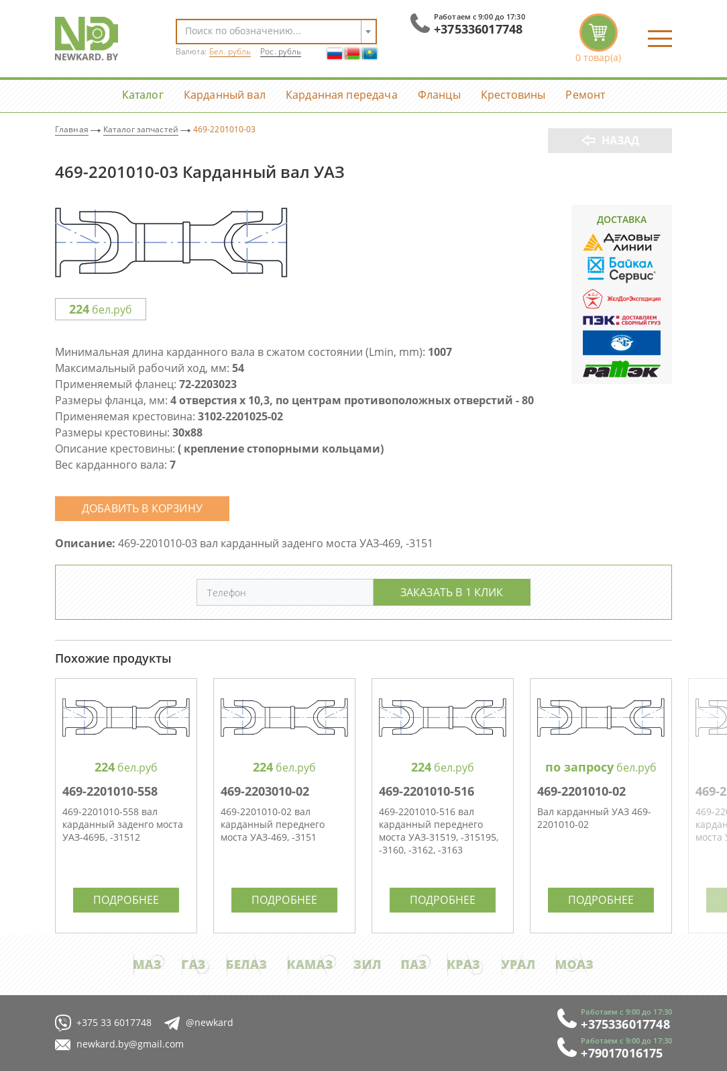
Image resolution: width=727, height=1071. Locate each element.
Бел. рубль (230, 51)
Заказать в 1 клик (452, 592)
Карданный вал (225, 94)
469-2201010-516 (426, 791)
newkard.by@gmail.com (119, 1044)
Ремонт (585, 94)
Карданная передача (342, 94)
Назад (621, 140)
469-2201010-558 (110, 791)
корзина (598, 38)
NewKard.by (86, 38)
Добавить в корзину (142, 508)
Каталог (143, 94)
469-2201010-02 (581, 791)
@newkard (198, 1023)
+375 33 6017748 (103, 1023)
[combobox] (276, 31)
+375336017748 (478, 29)
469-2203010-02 (265, 791)
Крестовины (513, 94)
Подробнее (126, 899)
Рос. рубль (280, 51)
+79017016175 (622, 1053)
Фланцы (439, 94)
